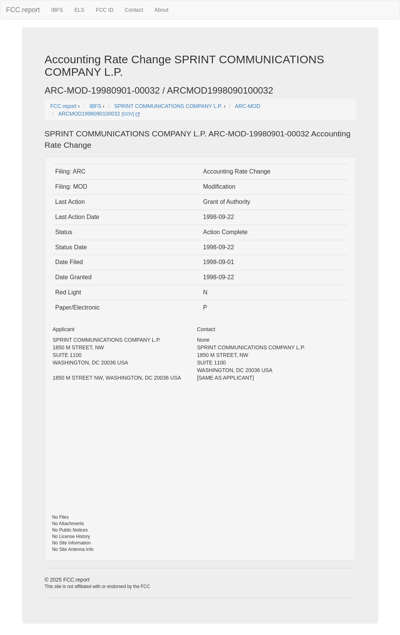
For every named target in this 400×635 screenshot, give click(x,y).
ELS (79, 10)
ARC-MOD (247, 106)
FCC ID (105, 10)
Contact (134, 10)
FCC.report (23, 10)
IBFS (57, 10)
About (162, 10)
